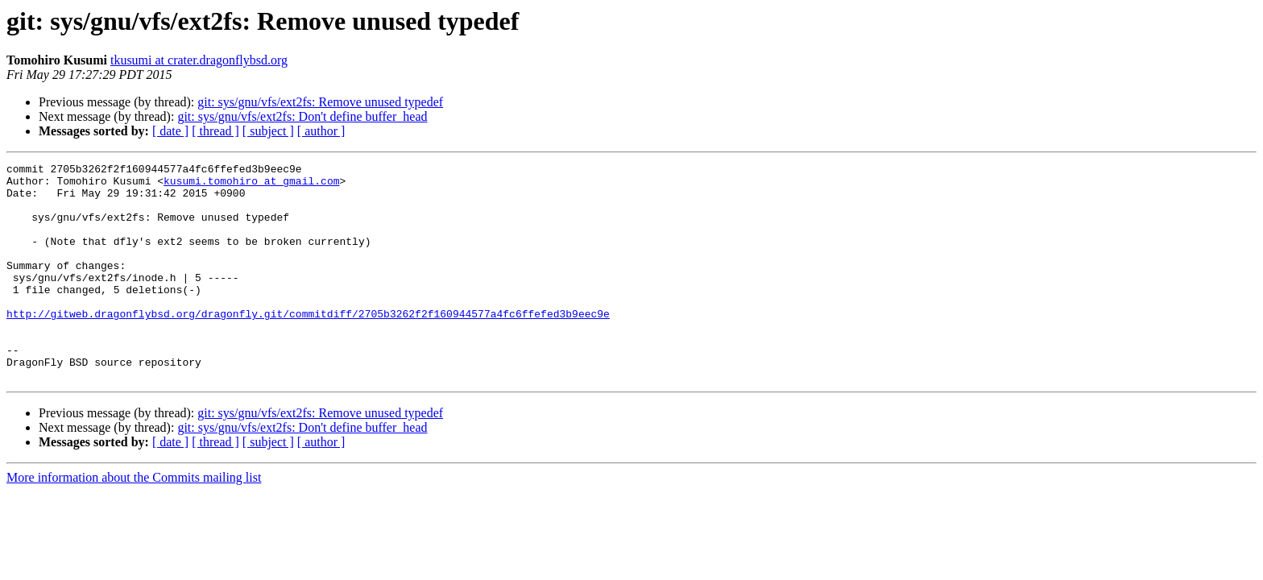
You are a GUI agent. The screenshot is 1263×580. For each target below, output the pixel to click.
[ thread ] (215, 131)
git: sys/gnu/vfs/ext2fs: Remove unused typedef (320, 102)
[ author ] (321, 131)
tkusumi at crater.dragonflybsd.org (199, 60)
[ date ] (170, 131)
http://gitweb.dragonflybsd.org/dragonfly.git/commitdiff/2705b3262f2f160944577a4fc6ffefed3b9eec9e (308, 345)
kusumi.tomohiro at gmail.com (251, 185)
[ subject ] (268, 131)
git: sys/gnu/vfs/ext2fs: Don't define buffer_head (302, 116)
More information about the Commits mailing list (133, 521)
